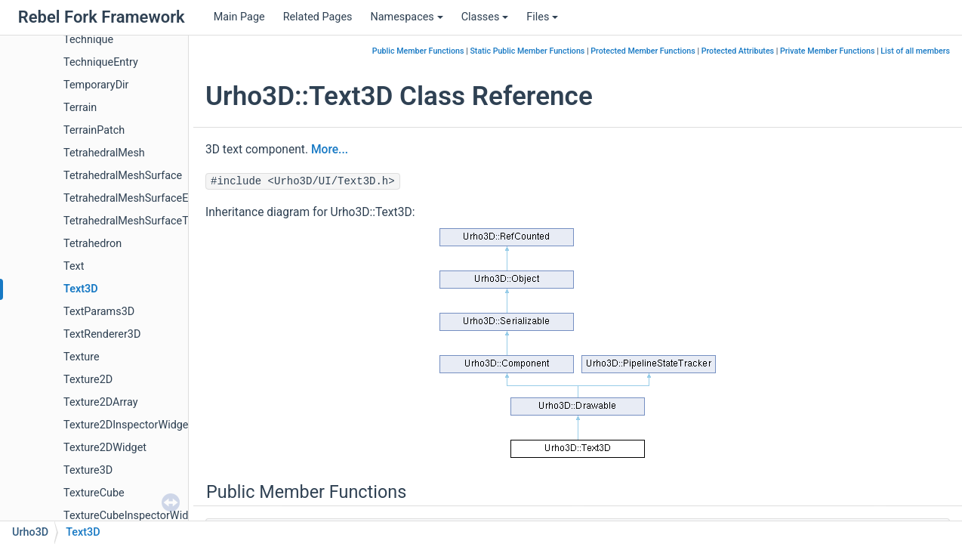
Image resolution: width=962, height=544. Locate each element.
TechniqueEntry (100, 62)
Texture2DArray (100, 402)
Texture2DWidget (104, 447)
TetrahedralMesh (104, 153)
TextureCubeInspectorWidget (133, 515)
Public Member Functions (418, 51)
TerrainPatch (94, 130)
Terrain (80, 107)
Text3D (80, 289)
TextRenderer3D (101, 334)
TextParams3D (98, 311)
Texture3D (88, 470)
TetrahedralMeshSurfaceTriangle (142, 221)
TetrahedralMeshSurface (122, 175)
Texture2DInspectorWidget (127, 425)
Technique (88, 39)
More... (329, 149)
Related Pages (318, 17)
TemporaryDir (95, 85)
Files (542, 17)
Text (73, 266)
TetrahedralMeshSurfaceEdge (134, 198)
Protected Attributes (737, 51)
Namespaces (406, 17)
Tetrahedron (92, 243)
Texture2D (88, 379)
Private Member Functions (827, 51)
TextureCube (94, 493)
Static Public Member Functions (527, 51)
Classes (485, 17)
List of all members (915, 51)
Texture (81, 357)
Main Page (239, 17)
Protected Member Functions (642, 51)
